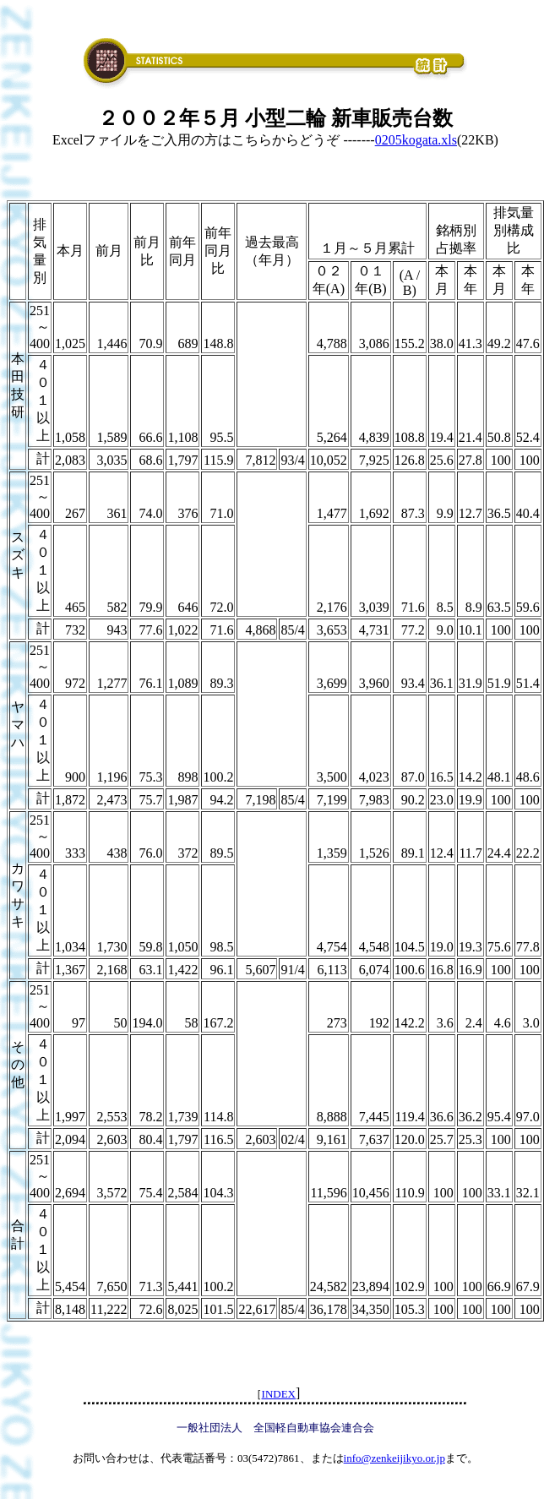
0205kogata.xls (416, 140)
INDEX (279, 1393)
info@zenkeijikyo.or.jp (394, 1458)
